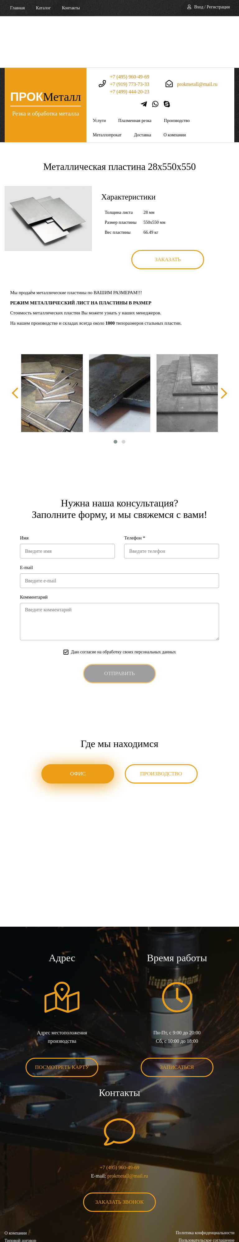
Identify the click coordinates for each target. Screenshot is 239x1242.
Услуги (99, 69)
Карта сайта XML (21, 1205)
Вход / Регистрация (212, 7)
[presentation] (15, 342)
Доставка (142, 83)
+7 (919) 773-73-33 (129, 32)
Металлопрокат (107, 83)
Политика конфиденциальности (205, 1183)
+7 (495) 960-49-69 (129, 24)
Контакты (71, 8)
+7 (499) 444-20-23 (129, 39)
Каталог (43, 8)
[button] (115, 390)
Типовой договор (20, 1190)
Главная (17, 8)
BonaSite (227, 1218)
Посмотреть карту (62, 1017)
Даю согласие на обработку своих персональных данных (123, 602)
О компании (174, 83)
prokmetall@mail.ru (197, 32)
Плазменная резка (135, 69)
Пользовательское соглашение (206, 1190)
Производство (177, 69)
